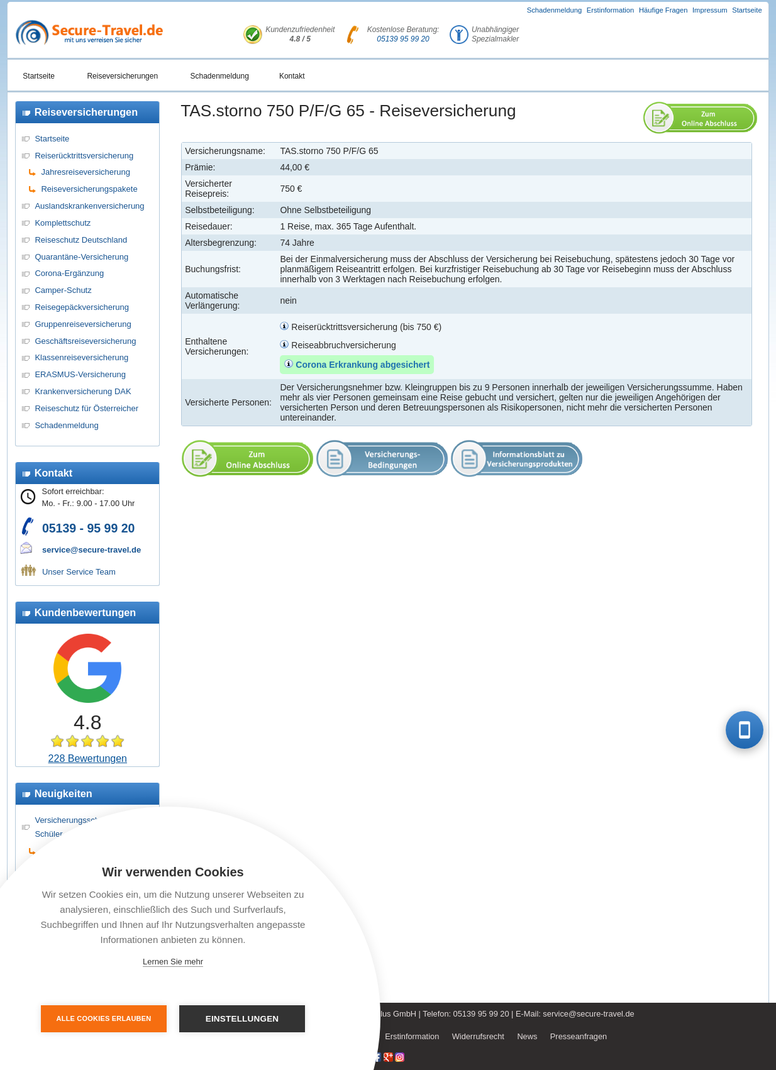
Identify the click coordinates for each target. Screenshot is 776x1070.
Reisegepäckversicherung (82, 307)
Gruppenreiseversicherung (83, 324)
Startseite (747, 10)
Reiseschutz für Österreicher (86, 408)
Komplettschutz (63, 223)
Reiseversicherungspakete (89, 189)
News (527, 1036)
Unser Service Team (79, 571)
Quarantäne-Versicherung (81, 257)
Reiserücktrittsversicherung (84, 155)
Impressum (710, 10)
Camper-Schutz (63, 290)
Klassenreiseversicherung (81, 357)
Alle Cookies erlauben (104, 1018)
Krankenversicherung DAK (83, 391)
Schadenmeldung (554, 10)
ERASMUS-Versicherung (80, 374)
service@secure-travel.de (91, 549)
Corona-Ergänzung (69, 273)
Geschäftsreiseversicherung (85, 341)
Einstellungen (242, 1018)
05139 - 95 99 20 (88, 528)
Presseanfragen (578, 1036)
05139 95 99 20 (403, 39)
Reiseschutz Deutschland (81, 240)
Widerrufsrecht (478, 1036)
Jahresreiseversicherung (85, 172)
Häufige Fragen (663, 10)
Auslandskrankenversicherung (89, 206)
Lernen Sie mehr (173, 961)
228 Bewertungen (87, 758)
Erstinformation (611, 10)
